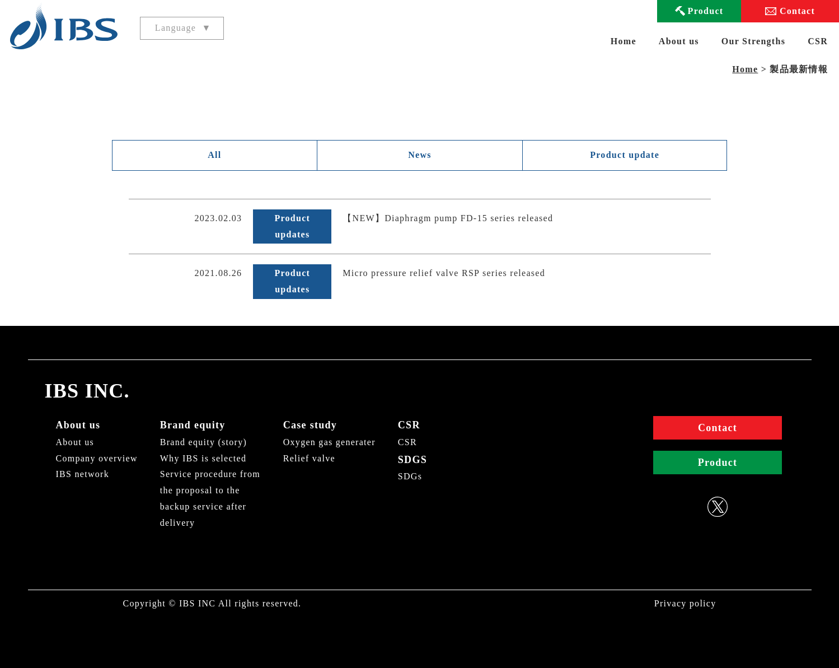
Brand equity (193, 425)
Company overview (97, 458)
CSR (409, 425)
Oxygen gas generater (329, 442)
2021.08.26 (218, 273)
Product (706, 11)
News (420, 155)
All (214, 155)
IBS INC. (87, 391)
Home (623, 41)
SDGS (412, 459)
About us (78, 425)
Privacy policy (685, 603)
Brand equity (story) (203, 442)
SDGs (410, 476)
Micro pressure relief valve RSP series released (444, 273)
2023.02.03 (218, 218)
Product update (624, 155)
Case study (310, 425)
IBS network (82, 474)
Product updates (292, 226)
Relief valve (309, 458)
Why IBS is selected (203, 458)
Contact (797, 11)
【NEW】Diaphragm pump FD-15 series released (448, 218)
